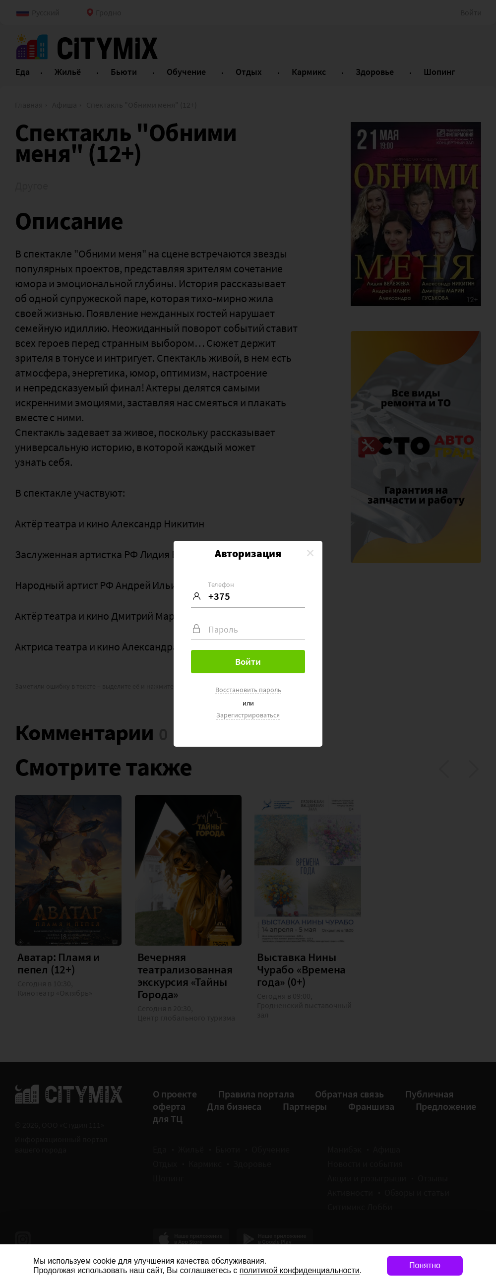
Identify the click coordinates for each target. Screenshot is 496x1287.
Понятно (424, 1265)
